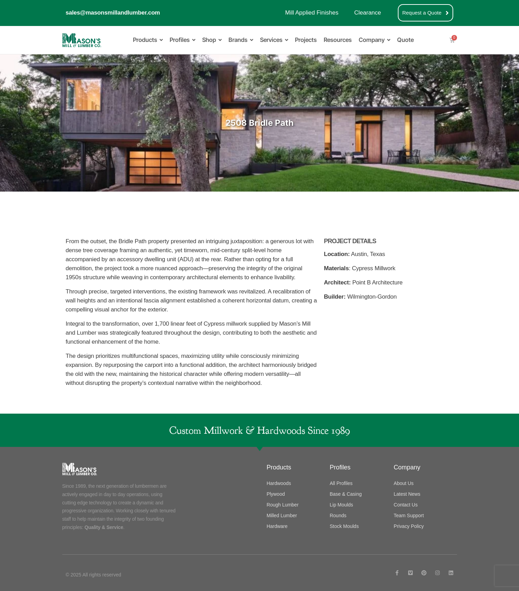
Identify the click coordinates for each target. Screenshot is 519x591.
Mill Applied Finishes (311, 12)
